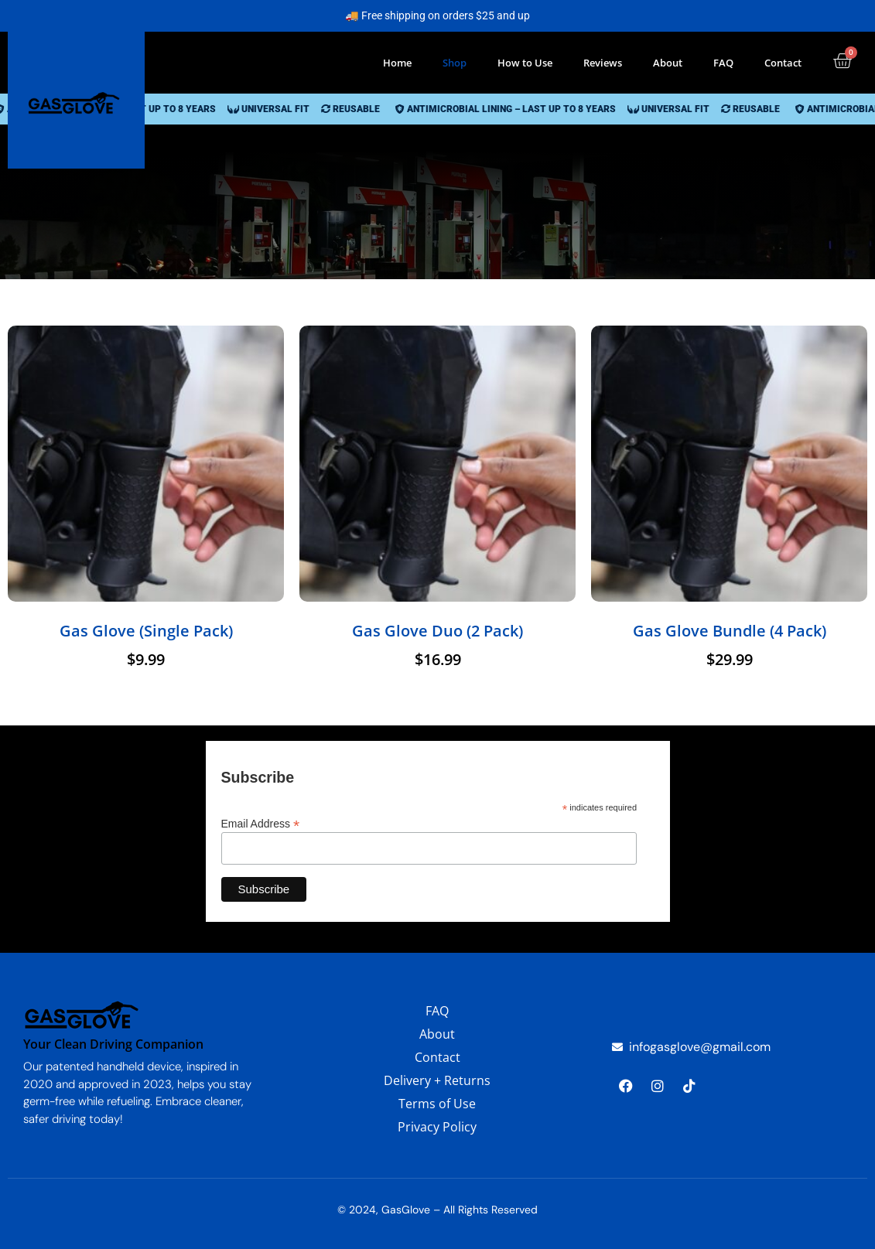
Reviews (602, 63)
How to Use (524, 63)
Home (397, 63)
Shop (455, 63)
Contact (783, 63)
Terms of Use (437, 1103)
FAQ (723, 63)
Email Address (260, 823)
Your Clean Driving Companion (113, 1044)
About (667, 63)
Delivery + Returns (437, 1080)
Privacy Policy (437, 1126)
